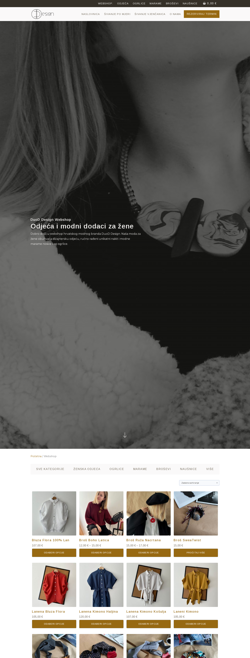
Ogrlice (117, 469)
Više (210, 469)
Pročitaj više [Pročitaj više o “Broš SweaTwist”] (196, 552)
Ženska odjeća (87, 469)
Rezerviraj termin (201, 14)
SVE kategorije (50, 469)
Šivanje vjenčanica (150, 14)
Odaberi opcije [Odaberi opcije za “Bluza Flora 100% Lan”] (54, 552)
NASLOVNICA (91, 14)
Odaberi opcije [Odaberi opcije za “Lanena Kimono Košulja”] (148, 624)
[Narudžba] (199, 483)
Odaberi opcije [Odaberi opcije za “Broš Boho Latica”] (101, 552)
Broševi (172, 3)
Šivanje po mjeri (117, 14)
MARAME (156, 3)
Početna (36, 456)
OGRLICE (139, 3)
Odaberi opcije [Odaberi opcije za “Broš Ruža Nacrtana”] (148, 552)
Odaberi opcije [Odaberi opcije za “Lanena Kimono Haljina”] (101, 624)
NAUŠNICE (190, 3)
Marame (140, 469)
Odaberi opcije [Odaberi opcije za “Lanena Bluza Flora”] (54, 624)
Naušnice (188, 469)
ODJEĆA (123, 3)
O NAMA (175, 14)
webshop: (105, 3)
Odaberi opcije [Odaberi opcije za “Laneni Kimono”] (196, 624)
